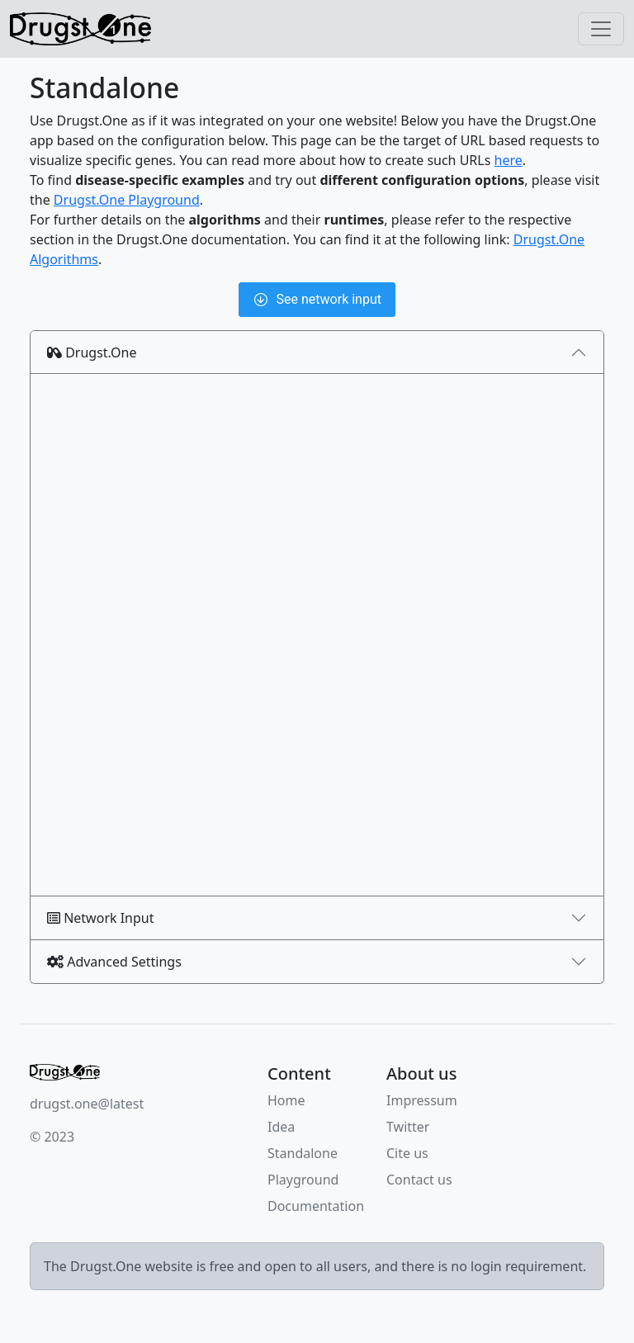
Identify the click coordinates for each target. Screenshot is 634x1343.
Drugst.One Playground (127, 200)
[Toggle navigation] (601, 28)
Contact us (419, 1179)
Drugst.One (92, 352)
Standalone (302, 1153)
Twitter (407, 1127)
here (508, 160)
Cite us (407, 1153)
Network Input (100, 918)
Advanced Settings (114, 962)
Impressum (421, 1100)
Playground (302, 1179)
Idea (281, 1127)
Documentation (315, 1206)
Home (286, 1100)
